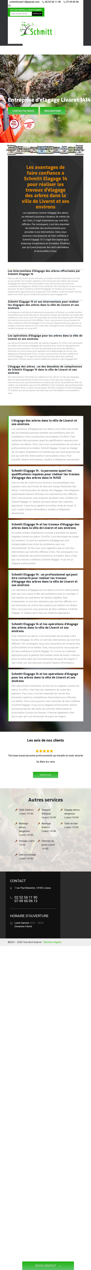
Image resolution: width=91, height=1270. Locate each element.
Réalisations (52, 111)
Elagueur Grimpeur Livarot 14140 (49, 813)
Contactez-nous (23, 111)
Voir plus (45, 775)
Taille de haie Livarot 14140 (71, 825)
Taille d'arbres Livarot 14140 (26, 811)
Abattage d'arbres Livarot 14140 (49, 827)
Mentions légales (53, 942)
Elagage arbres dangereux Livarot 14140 (72, 813)
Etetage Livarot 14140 (27, 843)
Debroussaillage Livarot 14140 (27, 856)
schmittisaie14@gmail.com (24, 1)
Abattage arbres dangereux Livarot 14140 (26, 829)
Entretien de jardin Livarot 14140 (48, 845)
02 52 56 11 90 (51, 1)
